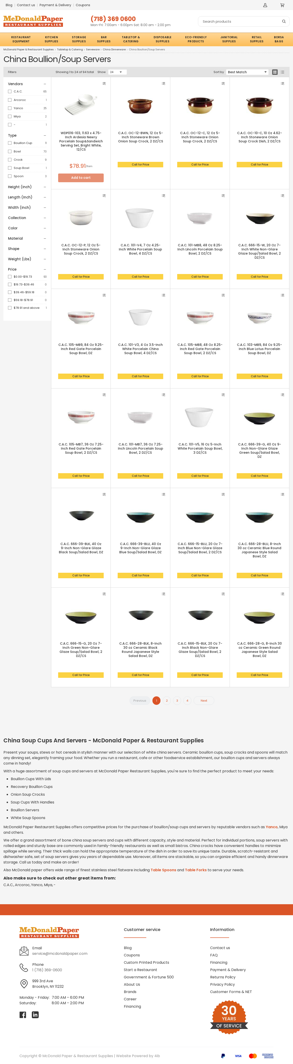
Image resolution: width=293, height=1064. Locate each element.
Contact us (26, 5)
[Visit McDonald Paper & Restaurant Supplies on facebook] (22, 1014)
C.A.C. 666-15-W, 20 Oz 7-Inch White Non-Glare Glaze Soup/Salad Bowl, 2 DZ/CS (259, 251)
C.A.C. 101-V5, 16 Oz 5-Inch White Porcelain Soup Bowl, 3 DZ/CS (200, 448)
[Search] (244, 21)
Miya (17, 116)
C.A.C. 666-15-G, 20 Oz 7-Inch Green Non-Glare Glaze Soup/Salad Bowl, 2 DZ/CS (81, 649)
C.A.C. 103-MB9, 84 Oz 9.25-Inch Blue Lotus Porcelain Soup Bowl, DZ (259, 349)
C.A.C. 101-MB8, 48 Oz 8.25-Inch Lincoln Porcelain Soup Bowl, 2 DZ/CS (200, 249)
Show (102, 72)
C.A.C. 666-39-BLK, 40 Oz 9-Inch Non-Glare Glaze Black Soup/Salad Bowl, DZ (81, 548)
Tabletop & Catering (70, 49)
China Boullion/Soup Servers (147, 49)
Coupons (83, 5)
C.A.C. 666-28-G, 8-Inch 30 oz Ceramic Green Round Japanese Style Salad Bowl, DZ (259, 649)
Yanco (18, 108)
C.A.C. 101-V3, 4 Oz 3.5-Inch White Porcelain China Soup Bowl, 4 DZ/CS (140, 349)
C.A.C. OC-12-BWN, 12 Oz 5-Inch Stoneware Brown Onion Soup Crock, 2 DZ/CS (140, 137)
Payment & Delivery (55, 5)
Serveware (93, 49)
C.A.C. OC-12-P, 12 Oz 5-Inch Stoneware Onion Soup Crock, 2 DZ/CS (80, 249)
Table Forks (196, 870)
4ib (157, 1056)
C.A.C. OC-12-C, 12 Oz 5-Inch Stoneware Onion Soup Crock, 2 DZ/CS (200, 137)
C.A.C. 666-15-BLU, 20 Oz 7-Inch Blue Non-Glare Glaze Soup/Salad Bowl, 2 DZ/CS (200, 548)
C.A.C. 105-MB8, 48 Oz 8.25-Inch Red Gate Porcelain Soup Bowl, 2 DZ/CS (199, 349)
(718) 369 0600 (113, 19)
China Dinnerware (114, 49)
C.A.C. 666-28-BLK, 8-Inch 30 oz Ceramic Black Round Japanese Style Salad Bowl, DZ (140, 649)
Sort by (219, 72)
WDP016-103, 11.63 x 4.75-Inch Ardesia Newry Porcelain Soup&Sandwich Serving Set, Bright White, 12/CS (81, 141)
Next (204, 700)
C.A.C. (18, 91)
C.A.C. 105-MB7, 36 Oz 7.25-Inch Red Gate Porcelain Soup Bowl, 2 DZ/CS (81, 448)
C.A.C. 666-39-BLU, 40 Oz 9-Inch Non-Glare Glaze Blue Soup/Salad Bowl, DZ (140, 548)
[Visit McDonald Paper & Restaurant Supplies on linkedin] (35, 1014)
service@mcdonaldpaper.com (59, 953)
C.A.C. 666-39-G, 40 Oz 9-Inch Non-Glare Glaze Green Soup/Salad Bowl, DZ (259, 450)
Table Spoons (163, 870)
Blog (9, 5)
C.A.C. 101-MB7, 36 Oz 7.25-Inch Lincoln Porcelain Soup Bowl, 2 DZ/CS (140, 448)
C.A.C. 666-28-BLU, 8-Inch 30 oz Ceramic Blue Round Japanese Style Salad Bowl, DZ (259, 550)
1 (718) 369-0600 (47, 970)
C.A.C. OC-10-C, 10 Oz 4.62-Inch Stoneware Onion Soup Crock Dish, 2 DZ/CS (259, 137)
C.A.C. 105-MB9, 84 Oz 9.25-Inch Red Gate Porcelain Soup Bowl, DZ (80, 349)
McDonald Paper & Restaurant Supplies (28, 49)
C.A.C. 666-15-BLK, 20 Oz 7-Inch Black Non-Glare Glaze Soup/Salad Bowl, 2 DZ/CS (200, 649)
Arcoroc (20, 100)
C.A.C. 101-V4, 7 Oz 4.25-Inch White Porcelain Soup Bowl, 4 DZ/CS (140, 249)
